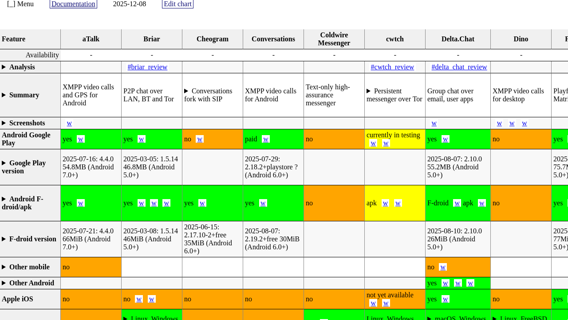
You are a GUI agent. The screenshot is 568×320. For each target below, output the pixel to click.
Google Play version (24, 167)
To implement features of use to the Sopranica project (212, 95)
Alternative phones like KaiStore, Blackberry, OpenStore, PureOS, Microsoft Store (30, 267)
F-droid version (32, 239)
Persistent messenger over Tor (394, 95)
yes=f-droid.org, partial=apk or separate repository (30, 203)
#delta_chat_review (459, 67)
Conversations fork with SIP (208, 95)
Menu (25, 4)
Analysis (22, 67)
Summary (24, 95)
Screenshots (27, 123)
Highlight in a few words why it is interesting (30, 95)
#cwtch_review (392, 67)
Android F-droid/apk (22, 203)
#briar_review (148, 67)
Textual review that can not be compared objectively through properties (30, 67)
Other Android (31, 283)
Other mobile (29, 267)
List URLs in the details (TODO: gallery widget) (30, 123)
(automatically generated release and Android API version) (30, 167)
